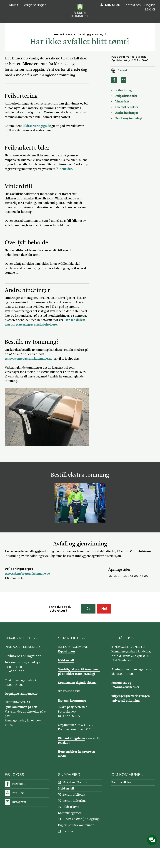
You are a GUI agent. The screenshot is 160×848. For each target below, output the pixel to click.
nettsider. (66, 169)
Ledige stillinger (34, 5)
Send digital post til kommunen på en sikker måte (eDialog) (79, 671)
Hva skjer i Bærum (74, 782)
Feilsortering (123, 90)
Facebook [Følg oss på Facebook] (18, 784)
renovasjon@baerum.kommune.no (28, 359)
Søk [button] (147, 9)
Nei (104, 609)
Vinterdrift (122, 101)
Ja (88, 609)
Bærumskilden (121, 782)
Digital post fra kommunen (76, 825)
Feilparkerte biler (126, 96)
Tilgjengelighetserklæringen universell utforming (130, 698)
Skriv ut (122, 70)
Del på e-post (124, 80)
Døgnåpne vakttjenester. (21, 694)
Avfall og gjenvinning (91, 34)
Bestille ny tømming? (129, 118)
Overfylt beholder (126, 107)
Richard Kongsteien (71, 738)
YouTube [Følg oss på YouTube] (18, 793)
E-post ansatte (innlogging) (81, 819)
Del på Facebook (114, 80)
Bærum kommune (64, 34)
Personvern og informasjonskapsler (125, 685)
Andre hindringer (126, 113)
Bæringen (69, 831)
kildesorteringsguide (37, 126)
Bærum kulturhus (74, 801)
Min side (112, 5)
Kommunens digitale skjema (77, 683)
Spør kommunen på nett (21, 707)
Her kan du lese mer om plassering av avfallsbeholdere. (45, 322)
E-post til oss (66, 651)
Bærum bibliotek (73, 794)
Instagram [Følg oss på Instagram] (19, 802)
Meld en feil (66, 660)
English (149, 5)
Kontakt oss (132, 5)
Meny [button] (14, 5)
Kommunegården (70, 813)
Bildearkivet (70, 807)
